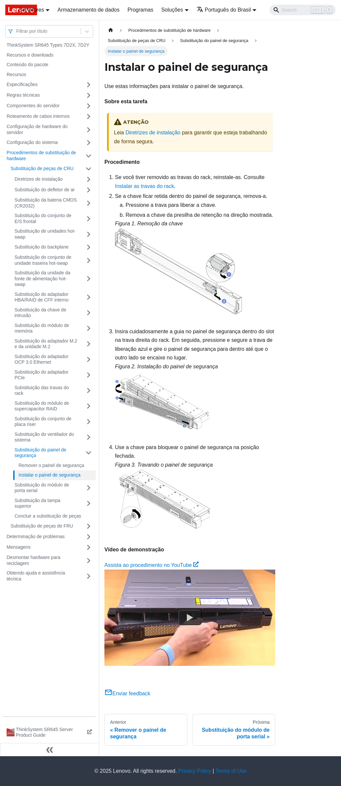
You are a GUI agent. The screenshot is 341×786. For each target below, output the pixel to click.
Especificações (22, 84)
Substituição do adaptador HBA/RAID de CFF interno (41, 297)
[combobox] (17, 31)
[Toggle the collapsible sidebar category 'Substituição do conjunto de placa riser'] (88, 422)
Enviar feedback (127, 693)
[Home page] (110, 30)
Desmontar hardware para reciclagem (33, 560)
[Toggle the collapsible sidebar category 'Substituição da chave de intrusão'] (88, 313)
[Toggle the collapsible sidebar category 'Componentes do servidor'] (88, 106)
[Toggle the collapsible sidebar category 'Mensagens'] (88, 547)
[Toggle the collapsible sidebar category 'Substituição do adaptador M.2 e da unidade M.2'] (88, 344)
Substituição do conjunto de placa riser (43, 421)
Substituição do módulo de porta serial (42, 487)
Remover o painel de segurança (51, 465)
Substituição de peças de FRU (42, 526)
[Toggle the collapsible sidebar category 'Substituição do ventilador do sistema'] (88, 437)
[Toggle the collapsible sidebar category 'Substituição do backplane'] (88, 247)
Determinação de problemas (36, 536)
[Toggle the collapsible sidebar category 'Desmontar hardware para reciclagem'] (88, 560)
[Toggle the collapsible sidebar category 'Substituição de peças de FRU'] (88, 526)
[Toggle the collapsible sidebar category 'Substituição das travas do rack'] (88, 390)
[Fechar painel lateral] (49, 749)
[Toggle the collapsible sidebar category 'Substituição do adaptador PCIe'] (88, 375)
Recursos (16, 74)
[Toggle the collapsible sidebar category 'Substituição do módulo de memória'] (88, 328)
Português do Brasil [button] (224, 10)
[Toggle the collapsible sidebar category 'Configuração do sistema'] (88, 142)
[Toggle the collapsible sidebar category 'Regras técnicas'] (88, 95)
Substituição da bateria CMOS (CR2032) (46, 202)
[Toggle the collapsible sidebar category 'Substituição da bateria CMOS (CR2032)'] (88, 203)
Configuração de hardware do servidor (37, 129)
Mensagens (18, 547)
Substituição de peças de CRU (42, 168)
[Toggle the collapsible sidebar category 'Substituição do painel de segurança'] (88, 453)
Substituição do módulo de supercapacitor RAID (42, 406)
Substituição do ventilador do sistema (44, 437)
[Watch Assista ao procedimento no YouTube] (190, 617)
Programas (140, 10)
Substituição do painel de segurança (40, 452)
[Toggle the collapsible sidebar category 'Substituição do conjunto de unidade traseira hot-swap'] (88, 260)
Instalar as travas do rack (144, 186)
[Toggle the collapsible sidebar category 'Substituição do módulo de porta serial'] (88, 488)
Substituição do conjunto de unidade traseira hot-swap (43, 260)
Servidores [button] (31, 10)
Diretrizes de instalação (39, 179)
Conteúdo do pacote (27, 64)
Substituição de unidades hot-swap (45, 234)
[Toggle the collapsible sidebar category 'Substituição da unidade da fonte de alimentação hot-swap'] (88, 279)
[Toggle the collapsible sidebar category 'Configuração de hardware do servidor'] (88, 129)
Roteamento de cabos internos (38, 116)
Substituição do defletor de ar (45, 189)
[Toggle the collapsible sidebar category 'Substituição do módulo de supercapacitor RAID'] (88, 406)
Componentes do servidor (33, 105)
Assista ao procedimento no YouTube (151, 565)
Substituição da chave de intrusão (40, 312)
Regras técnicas (23, 95)
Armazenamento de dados (88, 10)
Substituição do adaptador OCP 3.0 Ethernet (41, 359)
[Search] (303, 10)
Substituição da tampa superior (37, 503)
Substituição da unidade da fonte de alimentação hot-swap (42, 278)
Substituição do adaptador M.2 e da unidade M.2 (46, 343)
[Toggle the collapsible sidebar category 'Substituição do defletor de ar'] (88, 190)
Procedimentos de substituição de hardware (41, 155)
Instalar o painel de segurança (50, 475)
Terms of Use (230, 771)
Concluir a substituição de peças (48, 516)
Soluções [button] (172, 10)
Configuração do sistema (32, 142)
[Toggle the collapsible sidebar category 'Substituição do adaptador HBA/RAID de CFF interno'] (88, 297)
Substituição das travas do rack (42, 390)
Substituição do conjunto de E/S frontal (43, 218)
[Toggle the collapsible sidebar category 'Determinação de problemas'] (88, 537)
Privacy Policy (194, 771)
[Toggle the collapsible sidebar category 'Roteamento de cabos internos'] (88, 116)
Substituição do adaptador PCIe (41, 375)
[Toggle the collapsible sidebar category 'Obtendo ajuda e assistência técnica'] (88, 576)
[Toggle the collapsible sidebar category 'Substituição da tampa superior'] (88, 503)
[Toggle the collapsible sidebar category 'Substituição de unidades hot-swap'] (88, 234)
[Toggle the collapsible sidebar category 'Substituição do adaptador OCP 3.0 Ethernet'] (88, 359)
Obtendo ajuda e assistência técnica (36, 575)
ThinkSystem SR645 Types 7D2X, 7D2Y (48, 45)
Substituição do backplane (41, 247)
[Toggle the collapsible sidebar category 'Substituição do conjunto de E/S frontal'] (88, 218)
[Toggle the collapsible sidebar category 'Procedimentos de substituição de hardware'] (88, 155)
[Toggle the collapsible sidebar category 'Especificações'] (88, 84)
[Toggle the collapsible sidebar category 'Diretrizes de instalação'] (88, 179)
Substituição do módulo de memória (42, 328)
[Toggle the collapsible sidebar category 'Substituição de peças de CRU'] (88, 168)
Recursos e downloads (30, 55)
